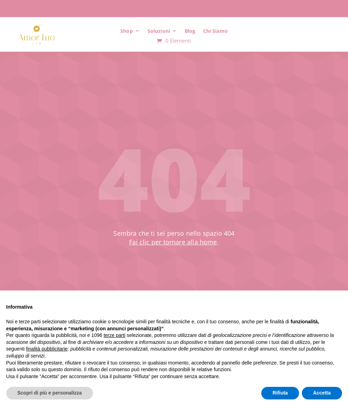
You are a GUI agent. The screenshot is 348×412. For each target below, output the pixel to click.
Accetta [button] (322, 393)
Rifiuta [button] (280, 393)
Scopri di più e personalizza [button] (49, 393)
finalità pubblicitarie (47, 349)
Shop (126, 31)
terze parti (114, 335)
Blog (190, 31)
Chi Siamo (215, 31)
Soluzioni (159, 31)
